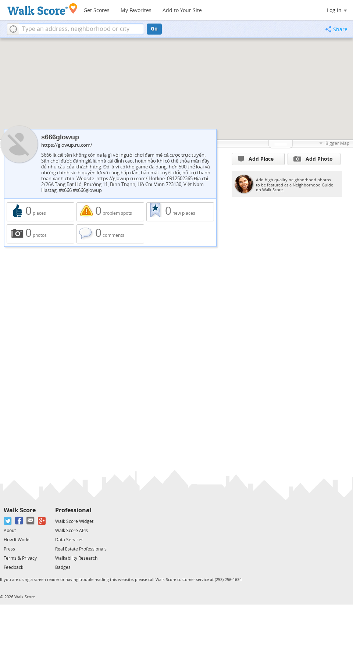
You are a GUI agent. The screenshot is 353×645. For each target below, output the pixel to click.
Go (154, 29)
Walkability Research (76, 558)
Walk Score (20, 510)
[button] (13, 29)
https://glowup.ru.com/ (66, 145)
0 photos (40, 234)
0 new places (180, 212)
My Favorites (136, 10)
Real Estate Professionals (81, 549)
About (10, 530)
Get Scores (96, 10)
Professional (73, 510)
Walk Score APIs (71, 530)
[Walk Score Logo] (42, 9)
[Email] (30, 521)
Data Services (69, 539)
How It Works (17, 539)
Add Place (256, 159)
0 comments (110, 234)
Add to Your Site (182, 10)
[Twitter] (8, 521)
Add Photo (313, 159)
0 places (40, 212)
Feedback (13, 567)
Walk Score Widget (74, 521)
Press (9, 549)
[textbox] (81, 29)
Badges (63, 567)
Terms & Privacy (20, 558)
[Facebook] (19, 521)
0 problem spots (110, 212)
